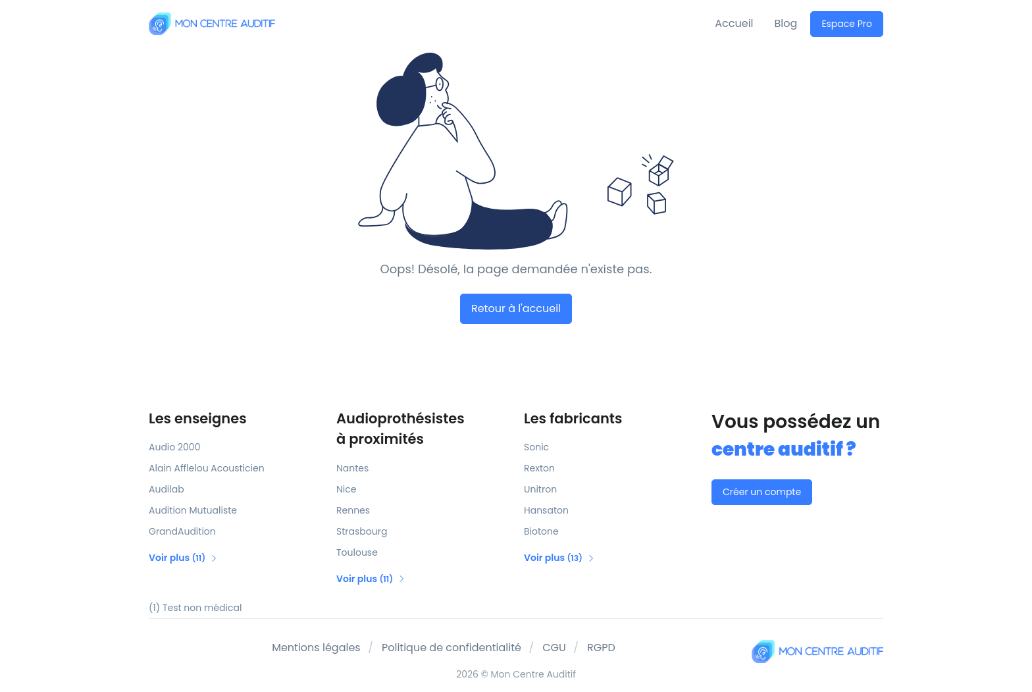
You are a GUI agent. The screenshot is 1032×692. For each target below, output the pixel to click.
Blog (786, 23)
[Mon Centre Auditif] (212, 23)
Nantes (352, 468)
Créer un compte (762, 491)
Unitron (540, 489)
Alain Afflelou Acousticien (207, 468)
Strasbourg (361, 531)
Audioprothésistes (422, 429)
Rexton (539, 468)
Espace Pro (846, 23)
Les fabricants (573, 418)
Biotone (541, 531)
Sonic (536, 447)
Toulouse (357, 552)
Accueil (734, 23)
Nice (346, 489)
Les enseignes (198, 418)
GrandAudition (182, 531)
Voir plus (183, 557)
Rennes (353, 510)
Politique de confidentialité (451, 647)
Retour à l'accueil (516, 308)
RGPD (601, 647)
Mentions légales (316, 647)
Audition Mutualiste (193, 510)
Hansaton (546, 510)
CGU (554, 647)
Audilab (166, 489)
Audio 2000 (174, 447)
